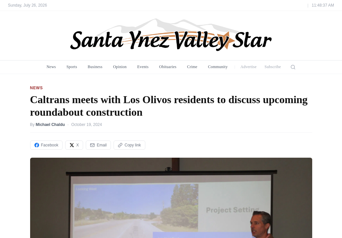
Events (142, 66)
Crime (192, 66)
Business (95, 66)
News (51, 66)
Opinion (119, 66)
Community (218, 66)
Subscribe (273, 66)
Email (98, 145)
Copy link (129, 145)
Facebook (46, 145)
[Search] (293, 67)
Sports (72, 66)
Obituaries (167, 66)
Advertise (248, 66)
